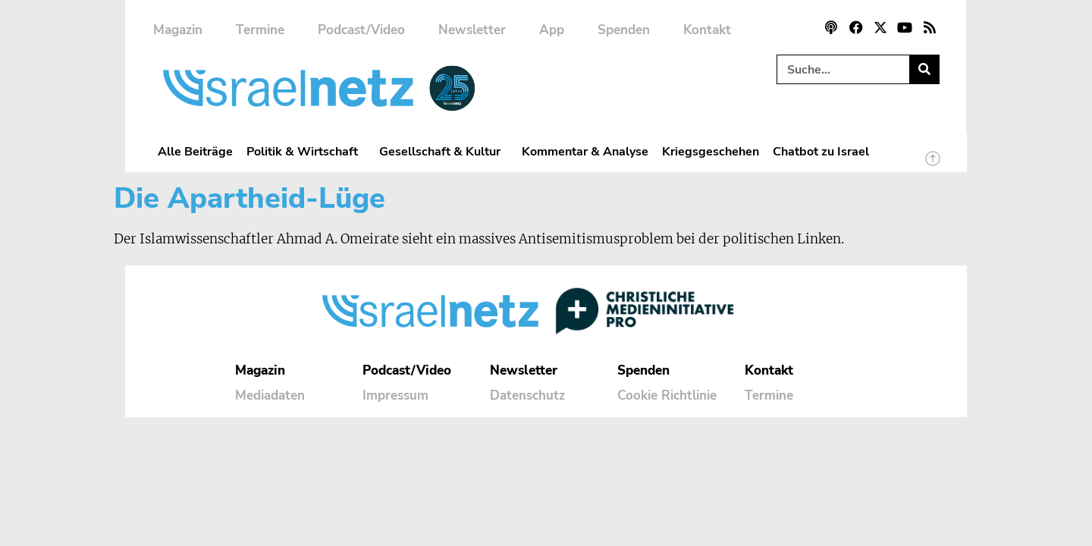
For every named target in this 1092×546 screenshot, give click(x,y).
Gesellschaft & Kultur (443, 151)
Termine (260, 30)
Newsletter (472, 30)
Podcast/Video (361, 30)
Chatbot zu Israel (821, 151)
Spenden (624, 30)
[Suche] (924, 69)
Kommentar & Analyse (585, 151)
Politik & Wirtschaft (306, 151)
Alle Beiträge (195, 151)
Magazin (177, 30)
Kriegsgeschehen (710, 151)
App (551, 30)
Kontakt (707, 30)
